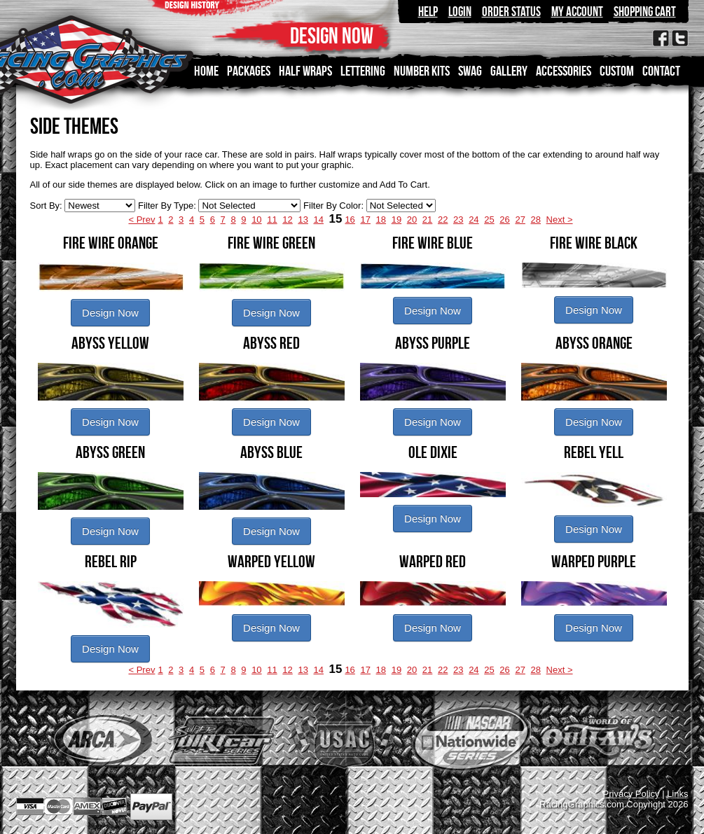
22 (443, 219)
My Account (577, 11)
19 (396, 219)
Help (428, 11)
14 (319, 219)
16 (349, 219)
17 (365, 219)
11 (272, 219)
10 (256, 219)
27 (520, 219)
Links (677, 793)
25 (489, 219)
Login (459, 11)
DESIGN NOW (331, 35)
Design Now (110, 313)
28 (536, 219)
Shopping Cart (645, 11)
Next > (559, 219)
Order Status (511, 11)
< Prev (141, 219)
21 (427, 219)
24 (473, 219)
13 (303, 219)
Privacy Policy (631, 793)
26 (504, 219)
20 (412, 219)
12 (287, 219)
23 (458, 219)
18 (381, 219)
